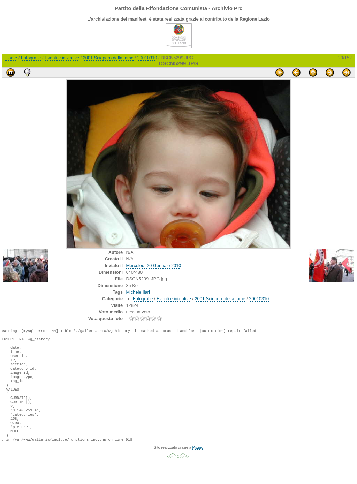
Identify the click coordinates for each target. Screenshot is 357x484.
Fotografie (31, 57)
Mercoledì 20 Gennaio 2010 (153, 265)
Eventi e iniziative (62, 57)
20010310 (147, 57)
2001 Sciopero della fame (108, 57)
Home (11, 57)
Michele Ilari (138, 292)
